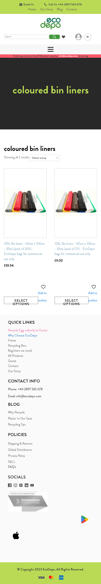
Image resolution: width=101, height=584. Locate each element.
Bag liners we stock (20, 350)
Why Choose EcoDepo (22, 335)
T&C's (11, 462)
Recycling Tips (17, 424)
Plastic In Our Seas (20, 418)
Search (54, 37)
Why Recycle (16, 412)
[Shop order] (44, 158)
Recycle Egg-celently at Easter (28, 330)
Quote (12, 361)
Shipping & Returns (20, 443)
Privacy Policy (16, 455)
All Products (15, 355)
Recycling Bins (17, 345)
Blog (59, 9)
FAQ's (12, 467)
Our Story (46, 9)
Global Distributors (20, 449)
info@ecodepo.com (68, 56)
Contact (71, 9)
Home (32, 9)
